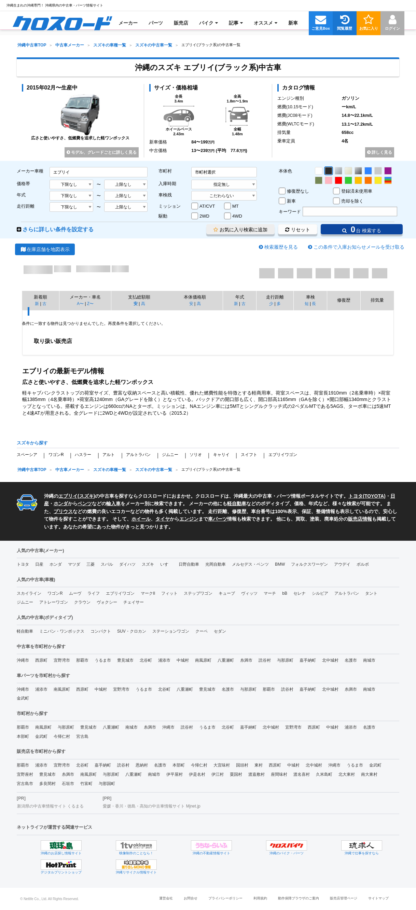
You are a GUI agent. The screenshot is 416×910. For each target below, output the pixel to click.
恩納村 (142, 765)
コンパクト (101, 631)
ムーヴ (75, 593)
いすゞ (166, 564)
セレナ (299, 593)
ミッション (169, 206)
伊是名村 (197, 774)
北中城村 (330, 660)
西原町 (41, 660)
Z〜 (90, 303)
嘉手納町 (308, 660)
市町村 (165, 171)
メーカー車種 (30, 171)
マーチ (270, 593)
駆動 (162, 216)
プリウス (63, 511)
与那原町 (285, 660)
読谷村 (265, 660)
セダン (220, 631)
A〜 (80, 303)
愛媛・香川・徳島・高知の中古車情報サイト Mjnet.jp (151, 806)
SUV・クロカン (131, 631)
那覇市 (82, 660)
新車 (291, 201)
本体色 (285, 171)
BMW (280, 564)
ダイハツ (127, 564)
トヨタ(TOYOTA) (366, 496)
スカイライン (29, 593)
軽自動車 (236, 503)
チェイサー (133, 602)
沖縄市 (23, 660)
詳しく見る (379, 152)
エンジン (188, 519)
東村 (258, 765)
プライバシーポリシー (225, 898)
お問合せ (190, 898)
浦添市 (164, 660)
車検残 (165, 194)
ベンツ (85, 503)
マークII (148, 593)
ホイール (141, 519)
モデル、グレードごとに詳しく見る (102, 152)
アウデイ (342, 564)
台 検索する (361, 229)
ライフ (93, 593)
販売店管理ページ (343, 898)
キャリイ (221, 454)
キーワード (290, 211)
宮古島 (82, 736)
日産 (39, 564)
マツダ (74, 564)
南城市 (369, 660)
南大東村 (369, 774)
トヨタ (23, 564)
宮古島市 (25, 783)
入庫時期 (167, 183)
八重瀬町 (226, 660)
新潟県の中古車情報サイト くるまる (50, 806)
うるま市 (103, 660)
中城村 (183, 660)
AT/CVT (207, 206)
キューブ (227, 593)
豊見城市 (125, 660)
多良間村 (47, 783)
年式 (21, 194)
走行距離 (25, 206)
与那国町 (107, 783)
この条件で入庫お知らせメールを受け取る (359, 247)
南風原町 (203, 660)
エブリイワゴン (282, 454)
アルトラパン (138, 454)
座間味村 (279, 774)
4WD (237, 216)
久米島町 (324, 774)
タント (371, 593)
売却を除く (352, 201)
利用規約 (260, 898)
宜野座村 (25, 774)
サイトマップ (378, 898)
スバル (107, 564)
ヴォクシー (107, 602)
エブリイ (68, 496)
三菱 (90, 564)
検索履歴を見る (281, 247)
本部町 (23, 736)
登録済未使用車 (356, 191)
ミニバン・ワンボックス (61, 631)
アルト (108, 454)
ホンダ (61, 503)
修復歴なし (298, 191)
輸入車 (113, 503)
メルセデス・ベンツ (250, 564)
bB (284, 593)
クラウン (82, 602)
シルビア (320, 593)
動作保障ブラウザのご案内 (298, 898)
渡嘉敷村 (256, 774)
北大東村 (346, 774)
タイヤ (162, 519)
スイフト (249, 454)
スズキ (86, 496)
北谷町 (146, 660)
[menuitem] (62, 23)
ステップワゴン (198, 593)
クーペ (201, 631)
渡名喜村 (301, 774)
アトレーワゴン (53, 602)
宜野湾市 (62, 660)
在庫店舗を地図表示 (45, 249)
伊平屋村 (174, 774)
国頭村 (242, 765)
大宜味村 (221, 765)
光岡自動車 (215, 564)
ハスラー (83, 454)
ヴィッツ (249, 593)
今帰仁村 (62, 736)
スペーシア (27, 454)
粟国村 (236, 774)
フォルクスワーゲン (309, 564)
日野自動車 (189, 564)
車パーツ (217, 519)
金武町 (23, 698)
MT (235, 206)
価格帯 (23, 183)
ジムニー (170, 454)
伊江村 (217, 774)
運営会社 (166, 898)
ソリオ (196, 454)
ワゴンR (56, 454)
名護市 (351, 660)
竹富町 (86, 783)
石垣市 (68, 783)
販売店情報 (360, 519)
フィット (169, 593)
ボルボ (363, 564)
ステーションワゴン (170, 631)
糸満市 (246, 660)
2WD (204, 216)
